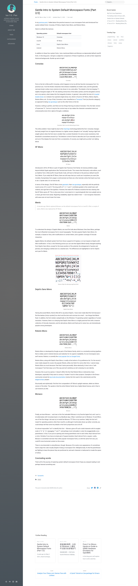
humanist (79, 99)
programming (111, 36)
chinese (110, 43)
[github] (9, 582)
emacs (109, 40)
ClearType (67, 129)
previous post (43, 22)
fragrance (110, 46)
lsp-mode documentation (57, 377)
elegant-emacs (39, 379)
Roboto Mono (110, 70)
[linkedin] (13, 582)
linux (122, 36)
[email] (16, 582)
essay (120, 43)
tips (118, 36)
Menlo (108, 64)
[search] (115, 2)
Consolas (109, 59)
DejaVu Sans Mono (112, 67)
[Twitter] (92, 488)
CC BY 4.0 (52, 488)
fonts (39, 479)
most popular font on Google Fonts (69, 356)
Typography (40, 475)
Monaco (109, 73)
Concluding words (111, 76)
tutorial (115, 40)
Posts (36, 2)
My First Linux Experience (114, 13)
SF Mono (109, 61)
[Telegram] (98, 488)
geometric (65, 184)
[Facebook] (95, 488)
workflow (121, 40)
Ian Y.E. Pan (11, 15)
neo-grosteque (52, 102)
